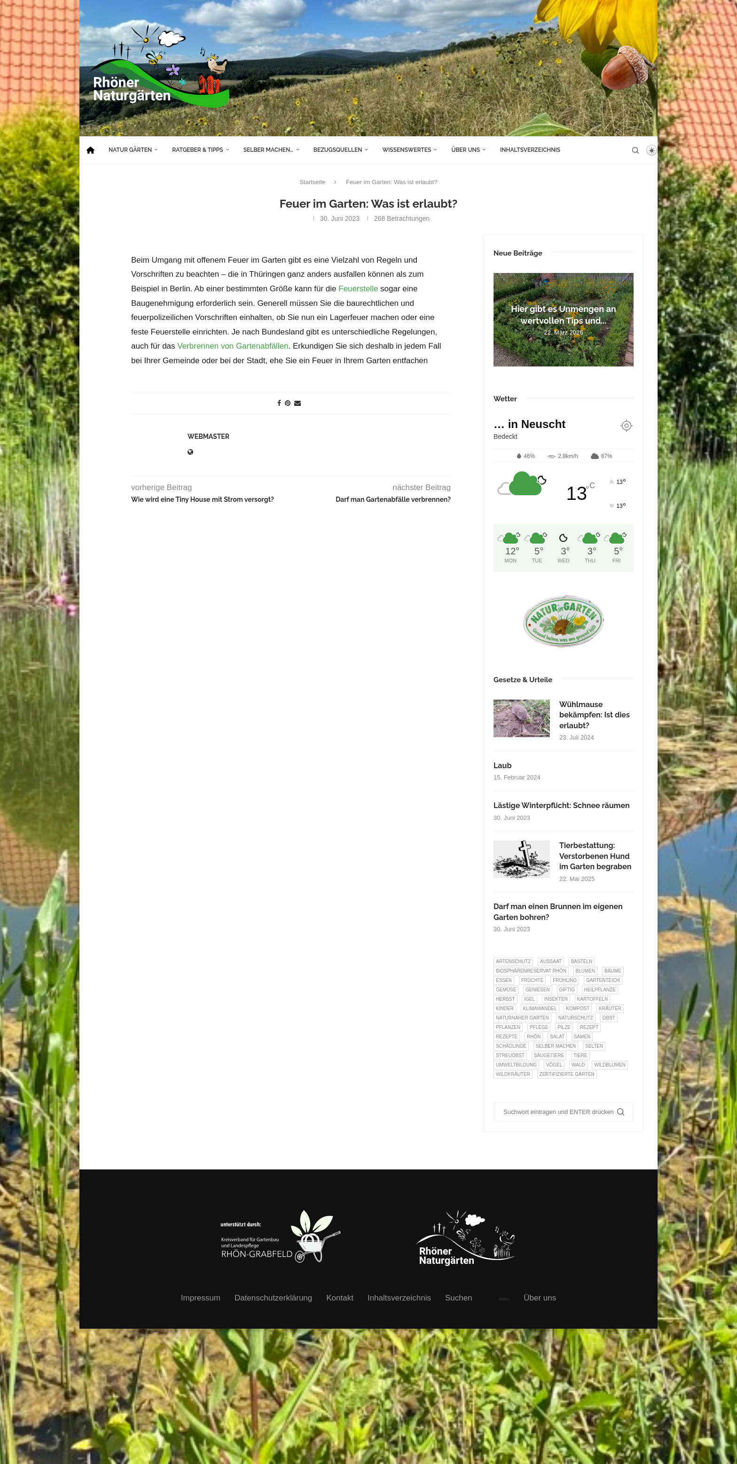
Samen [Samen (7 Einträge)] (582, 1036)
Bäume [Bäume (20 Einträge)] (612, 970)
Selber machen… (268, 150)
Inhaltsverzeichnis (530, 150)
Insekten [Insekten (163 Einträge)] (556, 999)
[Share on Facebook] (279, 403)
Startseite (312, 182)
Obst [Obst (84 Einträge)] (609, 1017)
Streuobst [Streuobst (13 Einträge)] (510, 1055)
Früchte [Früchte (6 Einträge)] (532, 980)
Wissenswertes (406, 150)
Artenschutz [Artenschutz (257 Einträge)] (513, 961)
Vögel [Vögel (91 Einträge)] (554, 1064)
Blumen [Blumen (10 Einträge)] (586, 970)
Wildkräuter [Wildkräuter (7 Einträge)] (513, 1074)
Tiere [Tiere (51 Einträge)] (580, 1055)
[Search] (635, 150)
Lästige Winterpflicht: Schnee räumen (562, 805)
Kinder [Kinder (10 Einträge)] (505, 1008)
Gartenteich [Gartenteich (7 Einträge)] (603, 980)
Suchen (458, 1297)
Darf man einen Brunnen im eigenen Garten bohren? (558, 911)
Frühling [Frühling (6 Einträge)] (565, 980)
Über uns (465, 150)
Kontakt (339, 1297)
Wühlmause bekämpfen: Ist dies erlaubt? (594, 715)
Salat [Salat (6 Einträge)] (557, 1036)
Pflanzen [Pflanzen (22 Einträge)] (508, 1027)
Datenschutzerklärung (273, 1297)
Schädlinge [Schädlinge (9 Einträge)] (511, 1046)
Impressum (200, 1297)
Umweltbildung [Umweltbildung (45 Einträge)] (516, 1064)
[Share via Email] (297, 403)
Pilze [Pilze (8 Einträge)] (564, 1027)
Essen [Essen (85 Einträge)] (504, 980)
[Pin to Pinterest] (287, 403)
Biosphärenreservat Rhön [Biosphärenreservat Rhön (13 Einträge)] (531, 970)
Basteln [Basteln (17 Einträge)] (582, 961)
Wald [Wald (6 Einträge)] (578, 1064)
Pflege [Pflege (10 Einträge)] (539, 1027)
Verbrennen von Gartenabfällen (232, 346)
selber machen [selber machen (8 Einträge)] (556, 1046)
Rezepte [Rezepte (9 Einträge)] (506, 1036)
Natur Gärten (130, 150)
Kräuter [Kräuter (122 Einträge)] (610, 1008)
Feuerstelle (358, 288)
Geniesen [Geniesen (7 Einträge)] (537, 989)
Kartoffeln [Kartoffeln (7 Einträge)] (592, 999)
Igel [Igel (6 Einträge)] (529, 999)
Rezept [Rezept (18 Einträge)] (589, 1027)
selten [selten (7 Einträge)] (594, 1046)
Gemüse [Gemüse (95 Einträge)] (506, 989)
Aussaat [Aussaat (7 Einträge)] (551, 961)
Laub (503, 765)
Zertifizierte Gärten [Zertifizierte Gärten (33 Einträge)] (567, 1074)
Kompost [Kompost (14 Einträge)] (577, 1008)
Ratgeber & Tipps (197, 150)
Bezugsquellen (338, 150)
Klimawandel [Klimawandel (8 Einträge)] (540, 1008)
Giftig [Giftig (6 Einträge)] (567, 989)
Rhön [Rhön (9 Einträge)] (534, 1036)
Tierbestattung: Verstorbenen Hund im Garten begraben (595, 856)
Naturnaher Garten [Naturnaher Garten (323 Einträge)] (522, 1017)
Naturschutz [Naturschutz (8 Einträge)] (575, 1017)
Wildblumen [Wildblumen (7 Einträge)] (610, 1064)
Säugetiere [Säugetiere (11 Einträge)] (549, 1055)
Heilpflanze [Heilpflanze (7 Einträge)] (600, 989)
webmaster (208, 436)
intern (504, 1299)
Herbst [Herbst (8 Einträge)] (505, 999)
